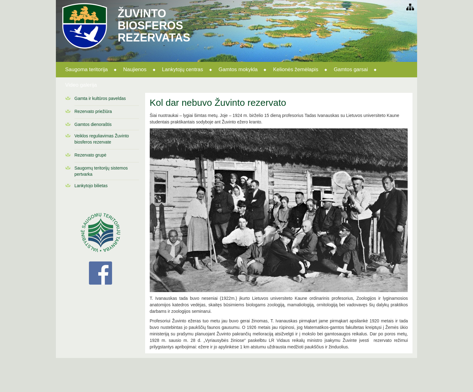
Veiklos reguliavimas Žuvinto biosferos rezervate (101, 138)
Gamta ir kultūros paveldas (100, 98)
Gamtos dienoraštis (93, 124)
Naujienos (135, 69)
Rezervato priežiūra (93, 111)
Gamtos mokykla (238, 69)
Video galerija (81, 85)
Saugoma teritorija (86, 69)
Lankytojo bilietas (90, 185)
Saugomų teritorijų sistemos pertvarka (101, 171)
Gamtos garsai (351, 69)
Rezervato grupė (90, 155)
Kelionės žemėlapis (295, 69)
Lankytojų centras (182, 69)
